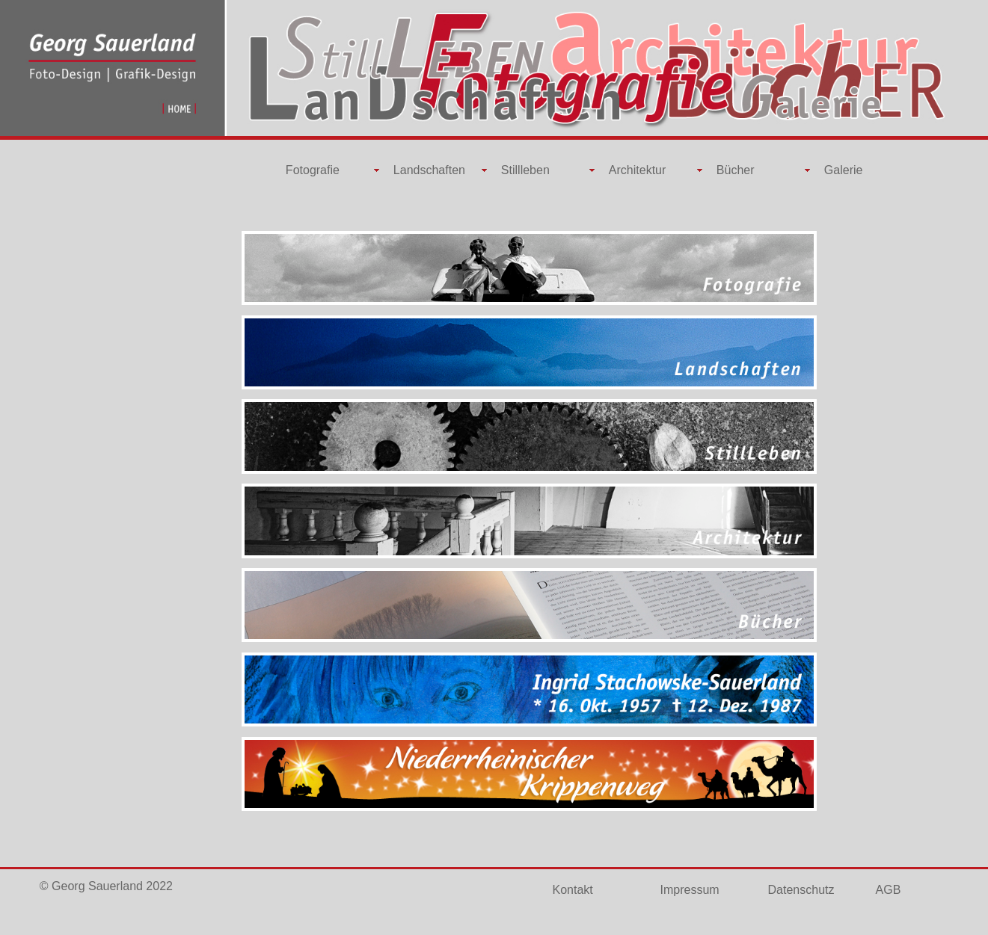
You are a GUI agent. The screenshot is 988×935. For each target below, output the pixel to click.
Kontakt (573, 889)
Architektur (637, 170)
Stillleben (525, 170)
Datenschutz (801, 889)
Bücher (736, 170)
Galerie (843, 170)
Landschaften (429, 170)
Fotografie (313, 170)
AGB (888, 889)
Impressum (689, 889)
